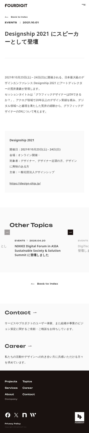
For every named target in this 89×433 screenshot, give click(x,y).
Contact (28, 394)
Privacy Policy (13, 424)
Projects (11, 381)
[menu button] (83, 5)
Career (27, 388)
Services (11, 388)
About (9, 394)
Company (11, 399)
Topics (27, 381)
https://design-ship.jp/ (25, 184)
